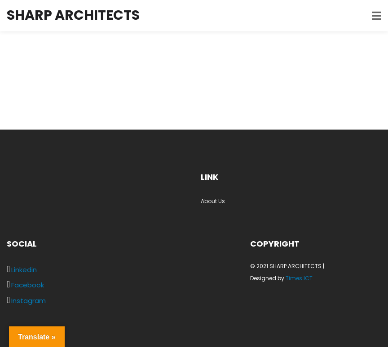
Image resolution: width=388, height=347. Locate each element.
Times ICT (299, 278)
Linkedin (24, 269)
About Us (213, 201)
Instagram (28, 300)
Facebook (27, 285)
